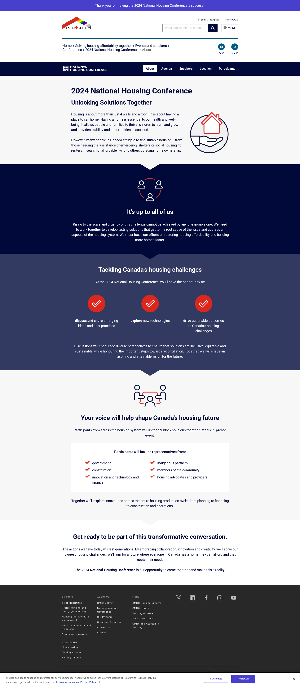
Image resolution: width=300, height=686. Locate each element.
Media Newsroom (142, 618)
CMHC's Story (105, 603)
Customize (216, 678)
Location (206, 68)
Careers (101, 632)
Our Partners (104, 617)
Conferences (72, 50)
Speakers (185, 68)
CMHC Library (140, 608)
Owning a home (71, 652)
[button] (213, 28)
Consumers (69, 642)
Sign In (202, 19)
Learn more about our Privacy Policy (78, 682)
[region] (150, 679)
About (150, 68)
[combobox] (185, 27)
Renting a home (71, 657)
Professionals (72, 603)
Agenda (166, 68)
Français (231, 19)
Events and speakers (151, 46)
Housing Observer (143, 613)
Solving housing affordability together (103, 46)
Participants (227, 68)
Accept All (243, 678)
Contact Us (104, 627)
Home (67, 46)
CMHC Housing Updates (146, 603)
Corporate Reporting (109, 622)
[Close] (294, 679)
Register (215, 19)
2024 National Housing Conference (112, 50)
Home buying (70, 647)
